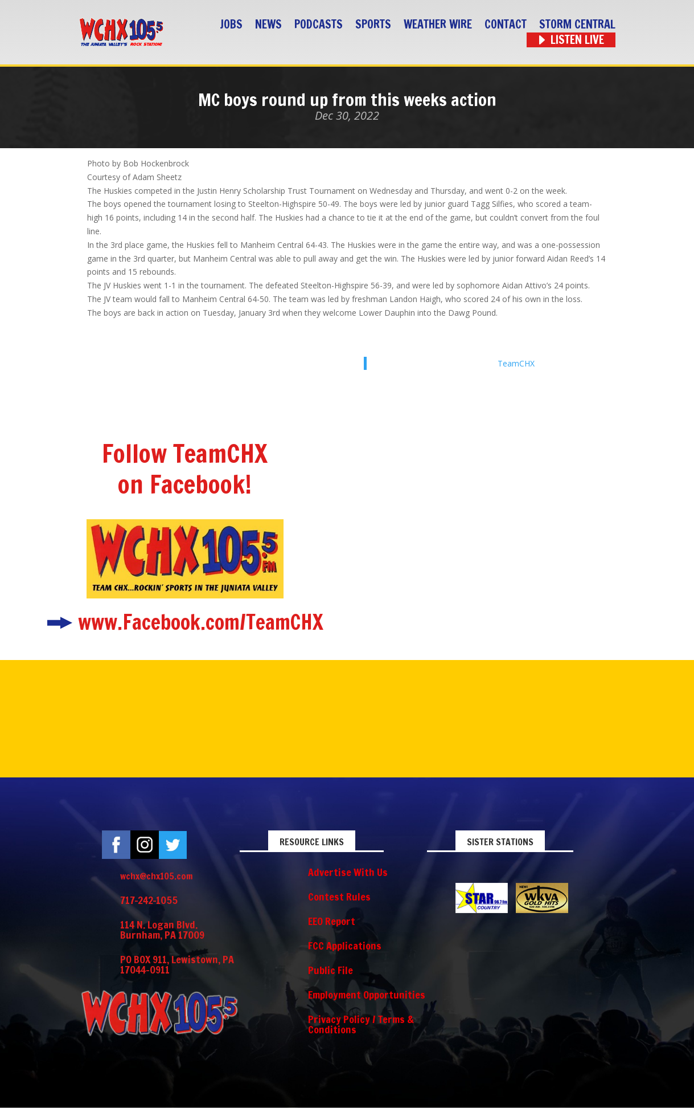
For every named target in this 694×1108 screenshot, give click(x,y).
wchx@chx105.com (156, 876)
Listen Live (577, 40)
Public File (330, 970)
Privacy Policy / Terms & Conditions (361, 1024)
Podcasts (318, 24)
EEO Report (331, 921)
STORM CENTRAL (577, 24)
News (268, 24)
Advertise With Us (348, 872)
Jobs (231, 24)
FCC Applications (344, 945)
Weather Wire (438, 24)
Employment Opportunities (366, 994)
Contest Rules (339, 896)
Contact (505, 24)
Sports (373, 24)
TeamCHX (516, 363)
